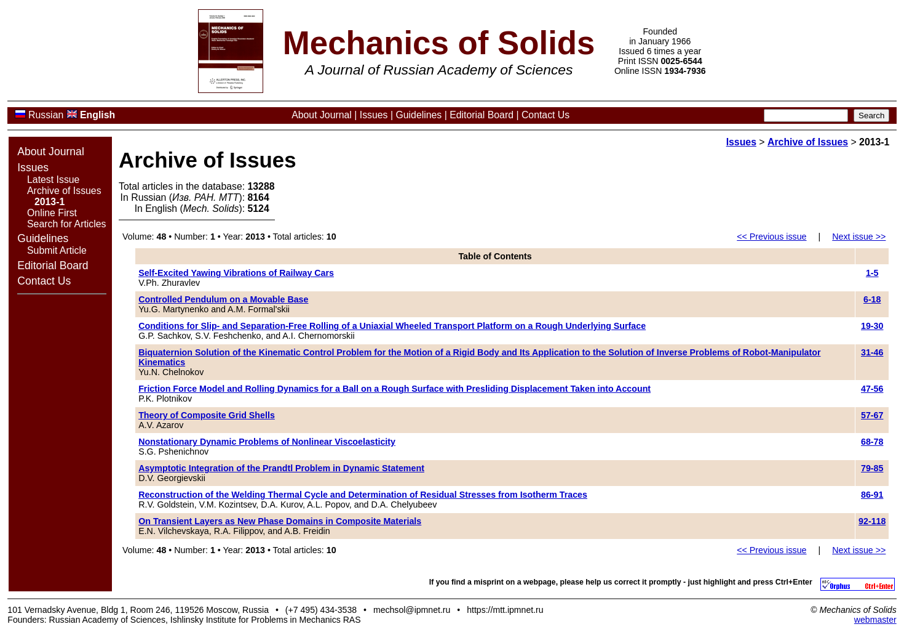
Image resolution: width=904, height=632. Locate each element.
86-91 (872, 495)
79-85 (872, 468)
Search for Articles (66, 224)
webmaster (875, 620)
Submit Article (57, 250)
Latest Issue (53, 179)
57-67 (872, 415)
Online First (52, 213)
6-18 (872, 299)
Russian (45, 115)
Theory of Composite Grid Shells (206, 415)
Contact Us (545, 115)
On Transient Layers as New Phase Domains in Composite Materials (279, 521)
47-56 (872, 389)
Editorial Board (481, 115)
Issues (374, 115)
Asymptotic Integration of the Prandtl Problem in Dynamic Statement (281, 468)
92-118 (872, 521)
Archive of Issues (64, 190)
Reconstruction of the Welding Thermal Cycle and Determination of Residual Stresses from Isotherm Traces (362, 495)
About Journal (321, 115)
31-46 (872, 352)
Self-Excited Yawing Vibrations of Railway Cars (236, 273)
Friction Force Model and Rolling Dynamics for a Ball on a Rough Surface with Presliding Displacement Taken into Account (394, 389)
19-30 (872, 326)
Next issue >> (859, 236)
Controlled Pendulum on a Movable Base (223, 299)
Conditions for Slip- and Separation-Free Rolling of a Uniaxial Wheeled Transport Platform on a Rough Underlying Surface (392, 326)
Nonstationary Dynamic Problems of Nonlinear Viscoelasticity (266, 442)
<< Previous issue (771, 236)
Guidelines (418, 115)
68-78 (872, 442)
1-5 (872, 273)
